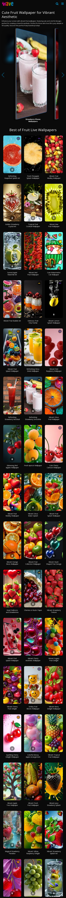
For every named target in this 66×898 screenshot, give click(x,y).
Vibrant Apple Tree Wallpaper (12, 804)
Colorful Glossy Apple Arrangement (33, 756)
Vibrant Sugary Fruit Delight (53, 659)
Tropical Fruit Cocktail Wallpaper (33, 225)
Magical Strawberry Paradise (12, 852)
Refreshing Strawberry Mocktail (12, 418)
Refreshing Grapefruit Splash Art (12, 177)
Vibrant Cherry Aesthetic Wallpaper (33, 659)
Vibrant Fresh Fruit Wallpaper (33, 804)
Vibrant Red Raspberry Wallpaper (54, 370)
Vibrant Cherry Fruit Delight (12, 708)
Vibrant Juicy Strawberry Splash (54, 804)
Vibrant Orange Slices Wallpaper (12, 563)
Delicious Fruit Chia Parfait (33, 322)
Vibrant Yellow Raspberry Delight (33, 852)
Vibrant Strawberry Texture (54, 611)
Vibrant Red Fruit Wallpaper (33, 273)
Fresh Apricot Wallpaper (33, 465)
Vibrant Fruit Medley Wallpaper (54, 177)
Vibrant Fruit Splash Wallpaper (12, 370)
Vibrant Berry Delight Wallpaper (53, 708)
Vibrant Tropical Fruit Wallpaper (54, 756)
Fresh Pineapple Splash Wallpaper (33, 177)
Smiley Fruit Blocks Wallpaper (33, 708)
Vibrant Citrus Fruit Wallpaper (53, 418)
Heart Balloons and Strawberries (12, 611)
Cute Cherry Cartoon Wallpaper (54, 466)
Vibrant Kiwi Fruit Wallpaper (53, 225)
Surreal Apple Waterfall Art (12, 273)
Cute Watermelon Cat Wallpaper (53, 273)
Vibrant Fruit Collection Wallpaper (33, 563)
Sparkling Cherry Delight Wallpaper (12, 756)
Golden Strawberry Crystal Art (12, 225)
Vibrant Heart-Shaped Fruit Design (53, 563)
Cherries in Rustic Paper (33, 610)
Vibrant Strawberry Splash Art (54, 852)
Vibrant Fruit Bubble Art (12, 321)
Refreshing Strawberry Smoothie (33, 418)
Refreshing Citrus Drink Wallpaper (33, 370)
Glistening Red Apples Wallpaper (12, 466)
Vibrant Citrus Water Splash (33, 515)
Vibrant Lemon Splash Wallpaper (53, 322)
